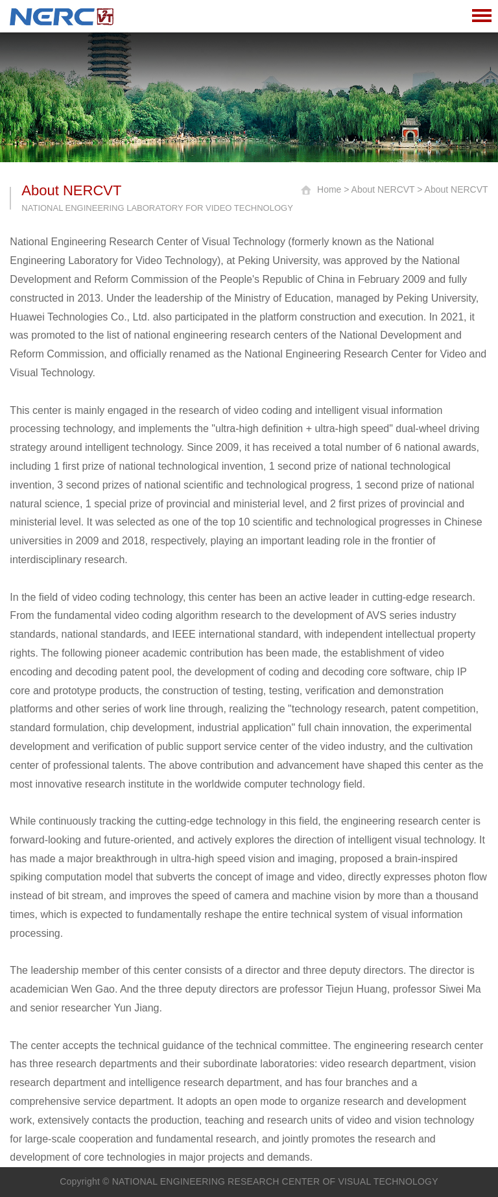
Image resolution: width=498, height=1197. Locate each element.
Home (329, 189)
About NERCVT (383, 189)
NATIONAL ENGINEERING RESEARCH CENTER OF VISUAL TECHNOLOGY (275, 1181)
